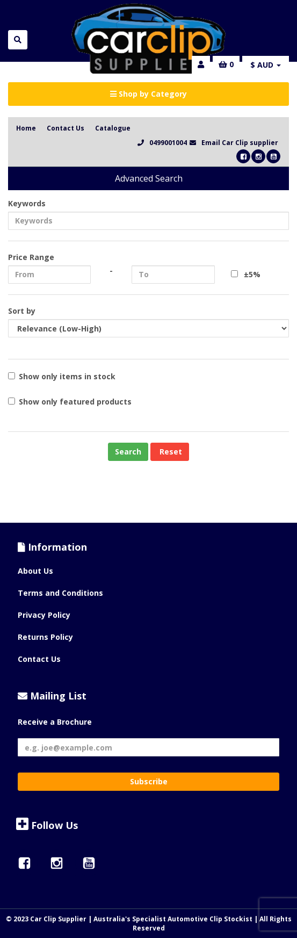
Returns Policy (45, 637)
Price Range (31, 257)
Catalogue (113, 128)
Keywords (27, 203)
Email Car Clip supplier (239, 142)
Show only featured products (70, 401)
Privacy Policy (44, 615)
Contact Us (65, 128)
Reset (169, 451)
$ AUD (265, 65)
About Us (35, 571)
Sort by (21, 311)
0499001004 (168, 142)
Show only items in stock (61, 376)
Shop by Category (148, 94)
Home (26, 128)
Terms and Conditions (60, 593)
